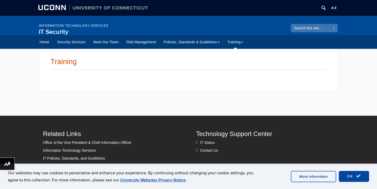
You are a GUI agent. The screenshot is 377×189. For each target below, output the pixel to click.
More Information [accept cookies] (313, 176)
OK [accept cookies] (354, 176)
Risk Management (141, 42)
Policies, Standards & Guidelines (192, 42)
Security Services (71, 42)
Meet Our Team (106, 42)
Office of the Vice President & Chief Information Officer (87, 142)
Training (235, 42)
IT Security (53, 32)
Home (44, 42)
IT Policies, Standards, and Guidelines (74, 158)
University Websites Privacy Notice (153, 180)
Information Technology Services (73, 26)
